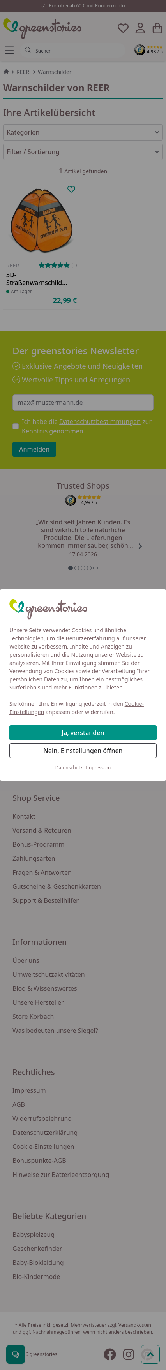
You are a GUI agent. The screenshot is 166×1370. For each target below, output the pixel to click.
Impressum (98, 767)
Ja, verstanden (83, 732)
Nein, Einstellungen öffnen (82, 750)
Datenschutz (69, 767)
